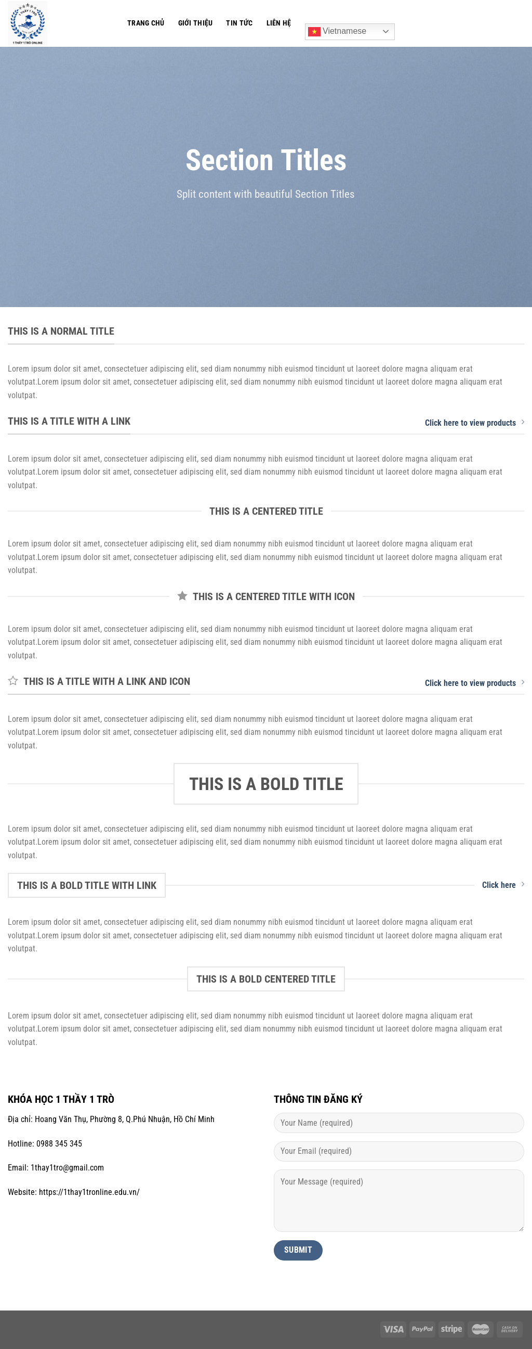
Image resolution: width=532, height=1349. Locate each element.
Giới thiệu (195, 23)
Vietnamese (337, 32)
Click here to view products (474, 422)
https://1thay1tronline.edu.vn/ (89, 1192)
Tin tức (239, 23)
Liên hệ (279, 23)
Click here (503, 885)
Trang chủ (146, 23)
